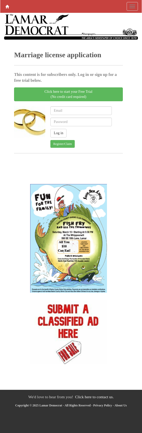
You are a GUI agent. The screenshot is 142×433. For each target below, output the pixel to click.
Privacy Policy (102, 405)
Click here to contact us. (94, 397)
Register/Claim (62, 144)
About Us (120, 405)
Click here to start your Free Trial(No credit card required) (68, 94)
